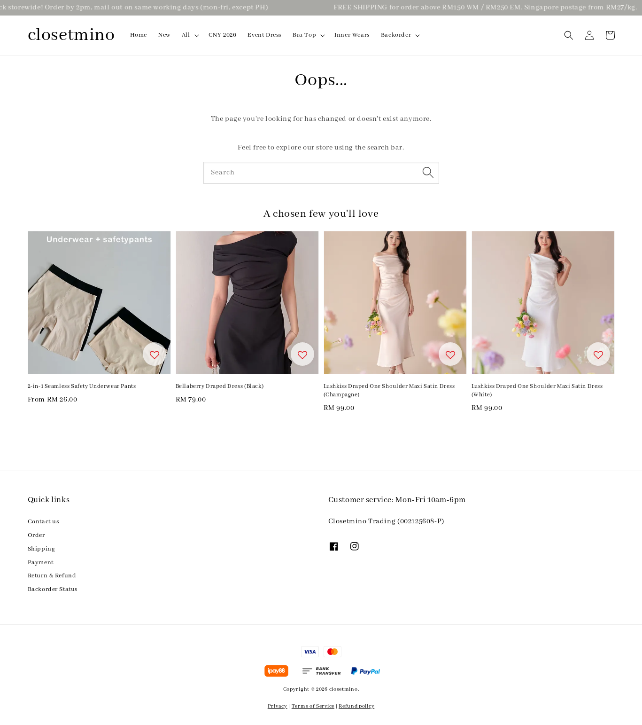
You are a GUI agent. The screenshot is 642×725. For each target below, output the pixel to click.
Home (138, 35)
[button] (568, 35)
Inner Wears (352, 35)
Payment (41, 563)
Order (36, 535)
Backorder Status (53, 589)
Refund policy (356, 706)
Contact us (43, 522)
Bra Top (304, 35)
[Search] (428, 172)
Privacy (277, 706)
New (164, 35)
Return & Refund (52, 576)
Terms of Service (313, 706)
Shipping (41, 549)
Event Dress (264, 35)
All (186, 35)
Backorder (396, 35)
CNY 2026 (223, 35)
